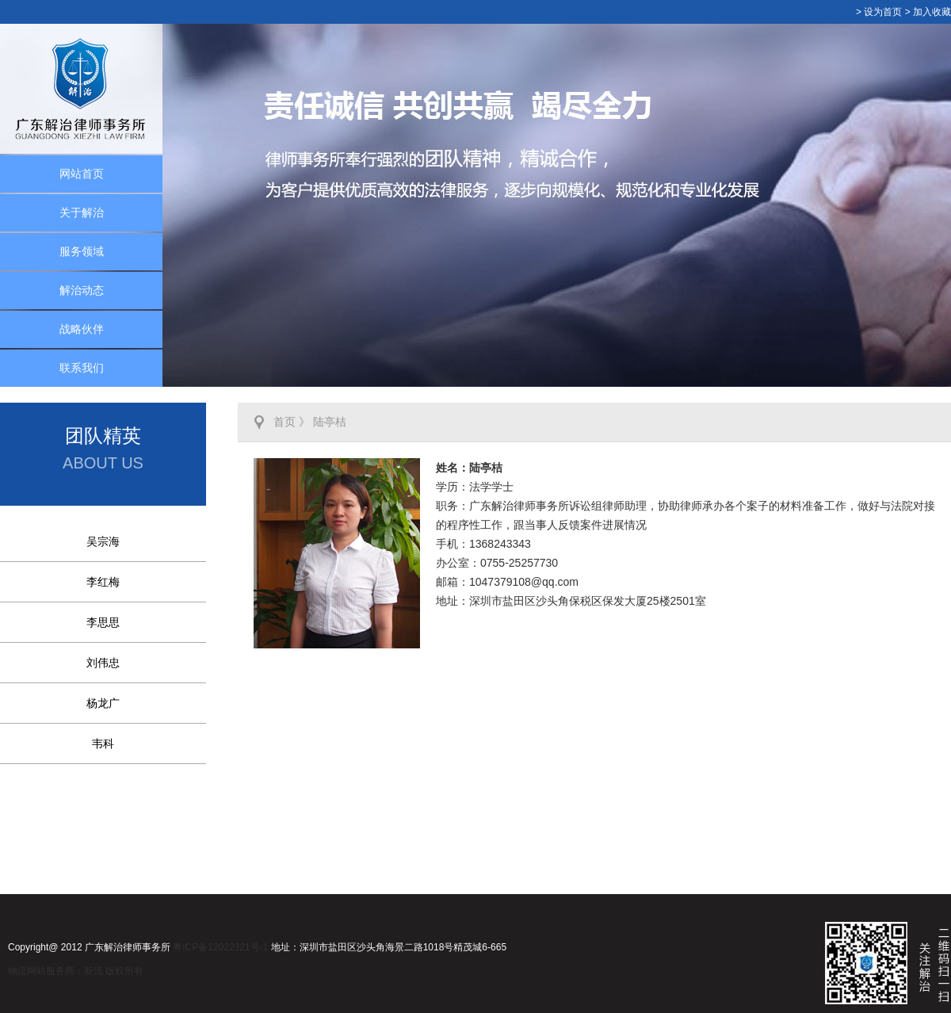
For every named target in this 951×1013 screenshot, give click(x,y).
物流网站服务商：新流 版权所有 (75, 971)
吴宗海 (103, 541)
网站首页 (81, 173)
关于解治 (81, 212)
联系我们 (81, 367)
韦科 (103, 743)
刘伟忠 (103, 662)
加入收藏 (932, 11)
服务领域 (81, 251)
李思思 (103, 622)
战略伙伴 (81, 329)
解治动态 (81, 290)
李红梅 (103, 581)
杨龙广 (103, 703)
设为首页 (883, 11)
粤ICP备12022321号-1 (220, 947)
